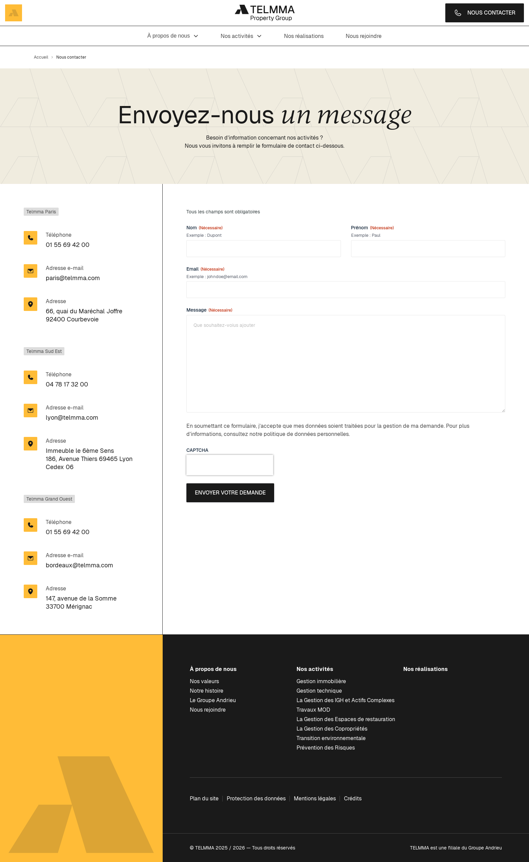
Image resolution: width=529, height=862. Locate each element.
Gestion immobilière (321, 681)
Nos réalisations (304, 36)
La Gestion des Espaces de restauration (346, 719)
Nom (204, 228)
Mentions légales (315, 798)
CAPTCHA (197, 450)
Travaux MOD (313, 709)
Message (209, 310)
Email (205, 269)
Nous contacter (484, 13)
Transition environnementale (331, 738)
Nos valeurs (204, 681)
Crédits (353, 798)
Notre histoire (206, 690)
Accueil (41, 57)
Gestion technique (319, 690)
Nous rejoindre (364, 36)
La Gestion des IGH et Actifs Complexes (345, 700)
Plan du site (204, 798)
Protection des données (256, 798)
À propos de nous (173, 36)
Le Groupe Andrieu (213, 700)
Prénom (372, 228)
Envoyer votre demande (230, 492)
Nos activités (241, 36)
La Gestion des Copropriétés (332, 728)
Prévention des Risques (326, 747)
